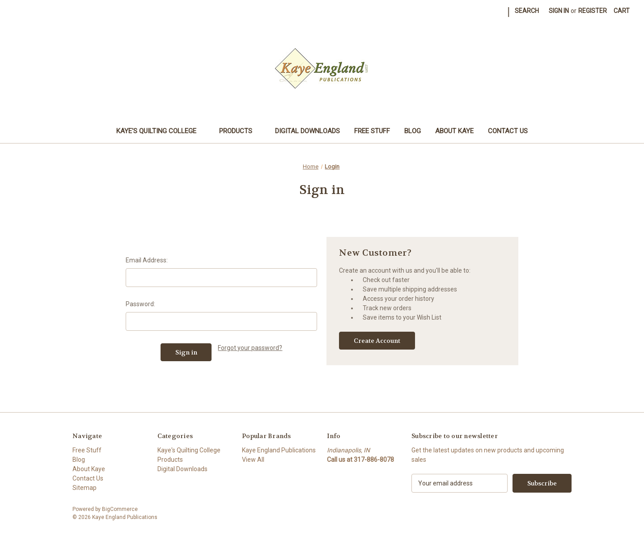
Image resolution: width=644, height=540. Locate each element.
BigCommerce (120, 509)
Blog (412, 131)
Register (592, 10)
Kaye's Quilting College (160, 131)
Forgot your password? (250, 347)
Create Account (377, 341)
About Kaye (454, 131)
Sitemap (84, 487)
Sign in (559, 10)
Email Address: (147, 260)
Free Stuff (372, 131)
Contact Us (508, 131)
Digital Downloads (307, 131)
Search (527, 10)
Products (240, 131)
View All (253, 459)
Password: (140, 304)
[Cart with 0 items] (622, 11)
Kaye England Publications (279, 450)
